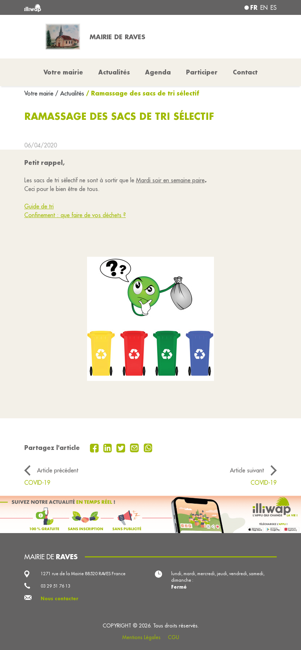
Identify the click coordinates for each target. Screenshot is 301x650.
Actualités (114, 72)
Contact (245, 72)
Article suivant (247, 470)
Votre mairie (39, 93)
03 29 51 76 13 (55, 586)
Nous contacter (59, 598)
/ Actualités (69, 93)
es (274, 7)
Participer (202, 72)
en (264, 7)
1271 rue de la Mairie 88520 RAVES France (83, 573)
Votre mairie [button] (63, 72)
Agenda (158, 72)
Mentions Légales (141, 637)
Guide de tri (39, 206)
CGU (173, 637)
